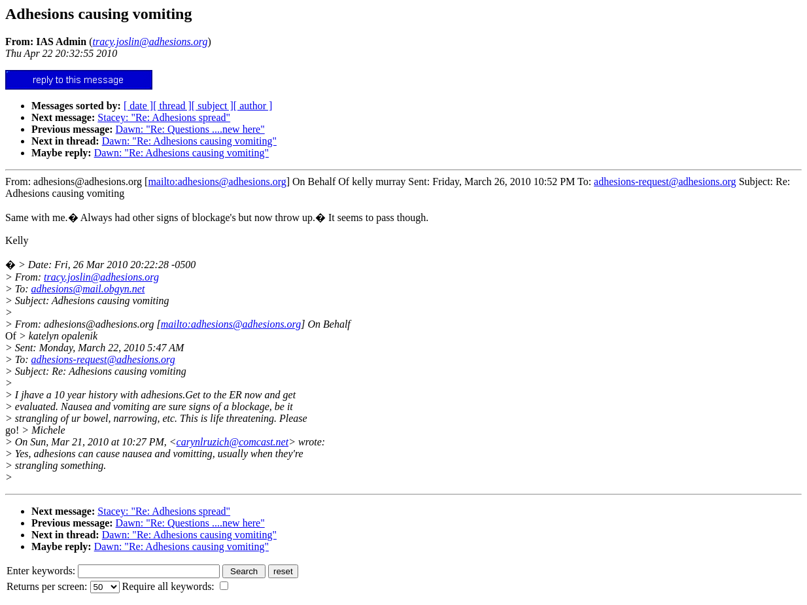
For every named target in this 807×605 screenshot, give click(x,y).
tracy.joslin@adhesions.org (101, 277)
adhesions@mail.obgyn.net (88, 288)
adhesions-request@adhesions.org (665, 181)
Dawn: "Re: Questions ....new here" (190, 129)
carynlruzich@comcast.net (233, 441)
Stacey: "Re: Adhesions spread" (163, 117)
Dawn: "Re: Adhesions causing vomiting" (189, 141)
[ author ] (253, 105)
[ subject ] (212, 105)
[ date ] (138, 105)
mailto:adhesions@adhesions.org (217, 181)
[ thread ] (172, 105)
